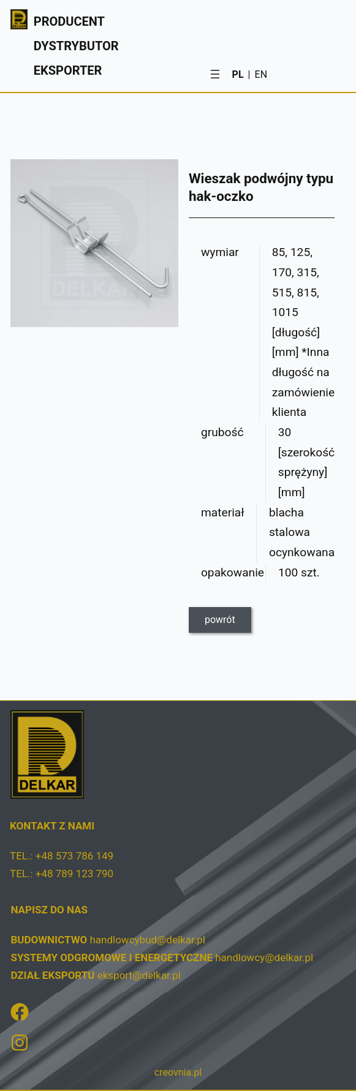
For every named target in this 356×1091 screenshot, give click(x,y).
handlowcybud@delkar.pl (147, 940)
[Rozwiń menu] (215, 74)
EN (261, 74)
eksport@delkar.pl (139, 975)
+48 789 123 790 (74, 873)
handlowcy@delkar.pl (264, 957)
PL (238, 74)
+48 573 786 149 (74, 856)
